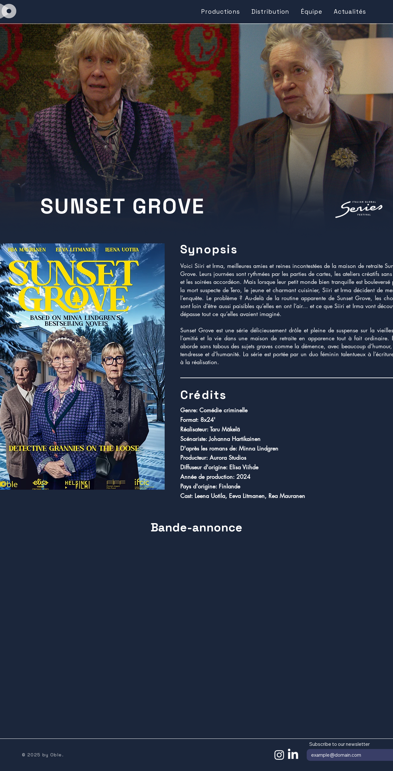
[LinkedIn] (293, 754)
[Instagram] (279, 754)
